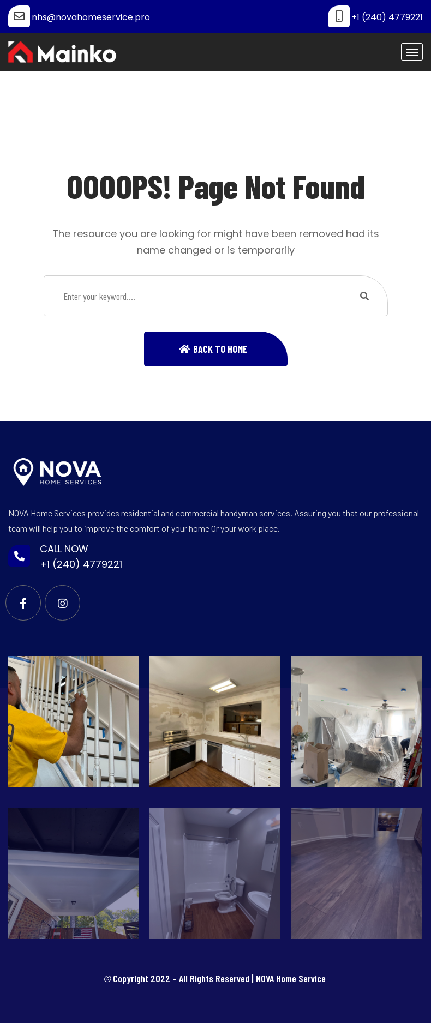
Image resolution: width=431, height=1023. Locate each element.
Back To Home (220, 349)
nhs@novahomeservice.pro (91, 17)
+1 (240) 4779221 (387, 17)
